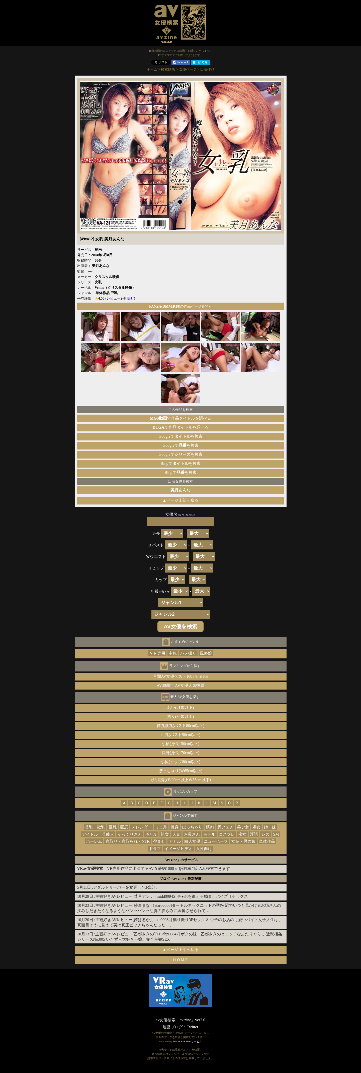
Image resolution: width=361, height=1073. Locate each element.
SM (276, 834)
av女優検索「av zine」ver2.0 (180, 1020)
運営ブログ (173, 1027)
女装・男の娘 (243, 841)
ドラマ (155, 848)
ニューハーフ (216, 841)
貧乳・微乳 (95, 827)
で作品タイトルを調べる (180, 418)
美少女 (243, 827)
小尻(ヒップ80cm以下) (180, 762)
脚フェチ (225, 827)
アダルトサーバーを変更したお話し (125, 887)
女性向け (204, 848)
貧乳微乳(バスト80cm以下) (180, 725)
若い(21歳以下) (180, 707)
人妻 (176, 834)
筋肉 (210, 827)
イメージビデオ (178, 848)
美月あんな (180, 490)
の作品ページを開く (180, 306)
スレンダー (142, 827)
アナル (175, 841)
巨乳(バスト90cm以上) (180, 734)
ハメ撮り (188, 653)
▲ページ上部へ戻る (180, 500)
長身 (175, 827)
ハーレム (94, 841)
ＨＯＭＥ (180, 960)
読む (130, 298)
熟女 (165, 834)
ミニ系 (161, 827)
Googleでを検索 (180, 436)
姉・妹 (270, 827)
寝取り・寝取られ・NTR (128, 841)
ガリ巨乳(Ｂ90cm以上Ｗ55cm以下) (180, 780)
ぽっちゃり (192, 827)
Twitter (192, 1027)
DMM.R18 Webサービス (187, 1041)
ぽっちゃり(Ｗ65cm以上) (180, 771)
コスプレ (227, 834)
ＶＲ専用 (157, 653)
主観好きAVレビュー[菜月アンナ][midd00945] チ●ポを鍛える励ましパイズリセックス (171, 896)
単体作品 (267, 841)
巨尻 (124, 827)
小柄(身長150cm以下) (180, 744)
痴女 (242, 834)
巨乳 (113, 827)
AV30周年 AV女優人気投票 (180, 685)
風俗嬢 (206, 653)
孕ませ (159, 841)
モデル (209, 834)
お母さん (192, 834)
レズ (265, 834)
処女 (256, 827)
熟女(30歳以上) (180, 716)
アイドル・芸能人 (98, 834)
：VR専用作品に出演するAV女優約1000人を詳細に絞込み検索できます (153, 868)
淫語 (254, 834)
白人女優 (192, 841)
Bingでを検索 (180, 463)
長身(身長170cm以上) (180, 753)
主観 (173, 653)
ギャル (151, 834)
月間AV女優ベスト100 (180, 676)
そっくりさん (130, 834)
